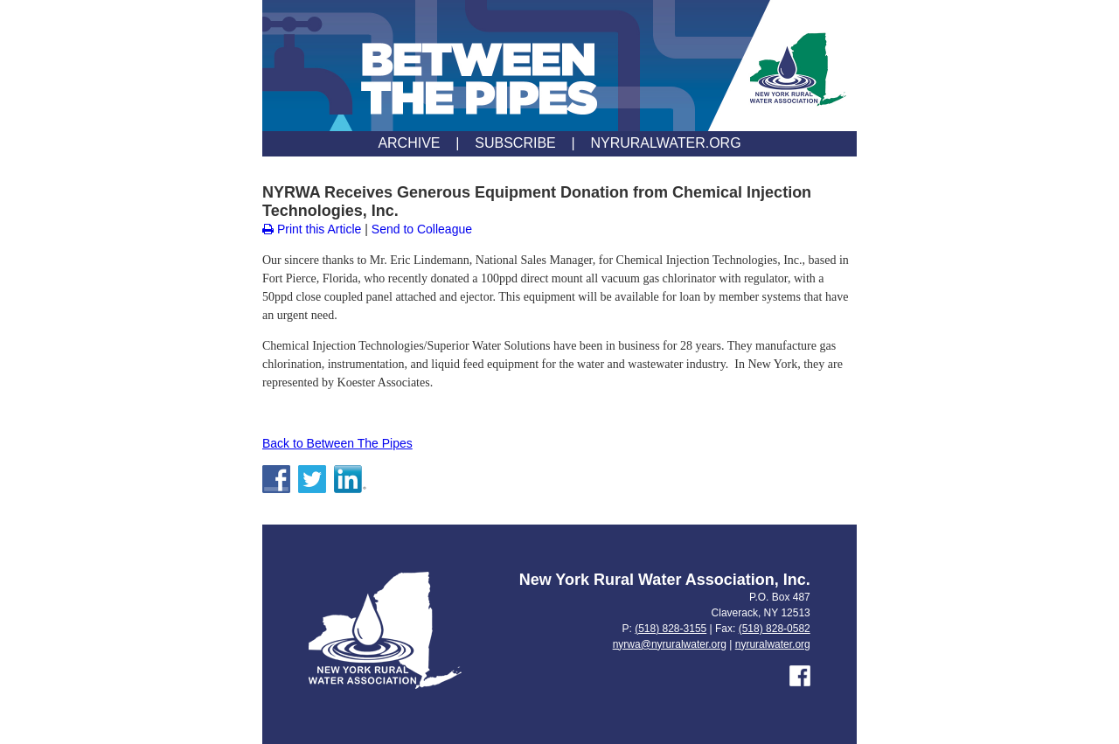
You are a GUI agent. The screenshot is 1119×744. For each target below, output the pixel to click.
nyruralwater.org (772, 644)
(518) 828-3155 (670, 628)
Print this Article (311, 229)
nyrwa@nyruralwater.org (669, 644)
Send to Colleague (422, 229)
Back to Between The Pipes (337, 443)
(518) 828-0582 (774, 628)
